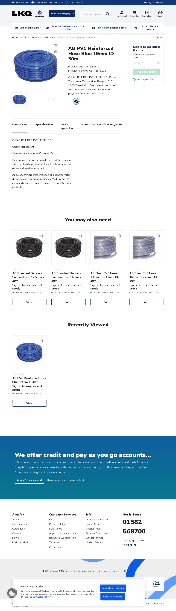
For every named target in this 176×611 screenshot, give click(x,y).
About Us (17, 519)
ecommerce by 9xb (156, 603)
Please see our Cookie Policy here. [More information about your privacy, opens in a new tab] (38, 597)
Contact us (55, 547)
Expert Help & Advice (150, 28)
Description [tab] (19, 124)
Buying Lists (147, 14)
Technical (54, 542)
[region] (79, 592)
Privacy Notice (93, 524)
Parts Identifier (57, 524)
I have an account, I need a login (66, 480)
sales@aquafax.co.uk (134, 540)
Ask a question (143, 79)
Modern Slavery (94, 542)
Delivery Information (97, 519)
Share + (159, 37)
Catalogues (18, 528)
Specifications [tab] (44, 124)
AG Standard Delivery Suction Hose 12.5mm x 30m (28, 277)
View (29, 302)
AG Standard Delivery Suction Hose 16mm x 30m (66, 277)
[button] (12, 593)
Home (15, 37)
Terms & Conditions (96, 533)
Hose (34, 37)
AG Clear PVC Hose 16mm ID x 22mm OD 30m (143, 277)
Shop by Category (62, 13)
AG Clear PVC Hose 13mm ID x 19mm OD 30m (104, 277)
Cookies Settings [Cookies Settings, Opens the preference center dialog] (113, 596)
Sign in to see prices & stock (146, 48)
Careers (16, 533)
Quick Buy (134, 14)
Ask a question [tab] (67, 126)
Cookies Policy (93, 528)
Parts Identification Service (112, 27)
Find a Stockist (20, 2)
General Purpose (47, 37)
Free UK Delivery (68, 28)
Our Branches (39, 2)
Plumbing (25, 37)
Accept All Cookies (113, 588)
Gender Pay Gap (95, 537)
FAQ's (52, 519)
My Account (122, 14)
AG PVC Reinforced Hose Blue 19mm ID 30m (29, 380)
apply (137, 54)
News (15, 537)
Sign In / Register (156, 2)
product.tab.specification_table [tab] (101, 124)
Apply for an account (29, 480)
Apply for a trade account (63, 533)
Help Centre (55, 528)
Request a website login (62, 537)
